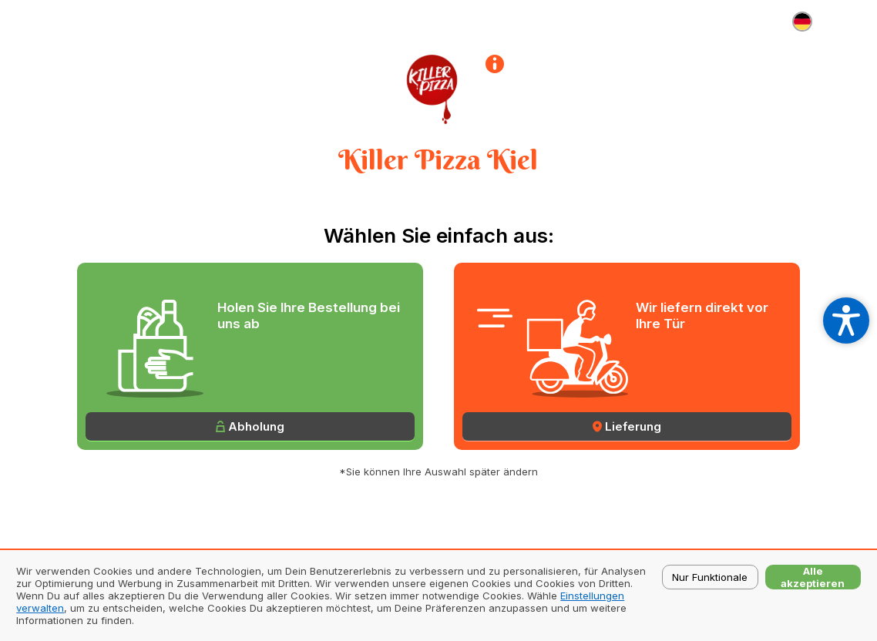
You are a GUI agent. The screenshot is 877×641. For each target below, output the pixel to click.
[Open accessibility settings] (846, 320)
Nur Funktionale (710, 577)
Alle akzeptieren (813, 577)
